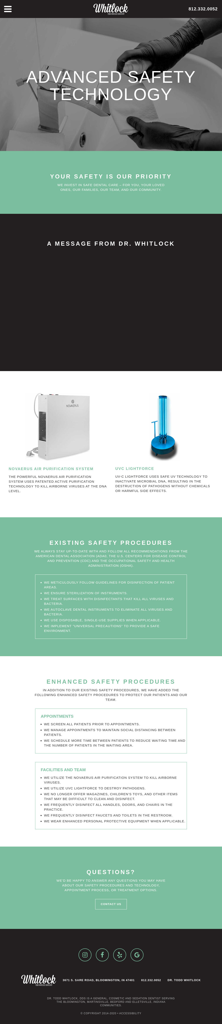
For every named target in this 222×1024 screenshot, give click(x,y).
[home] (110, 9)
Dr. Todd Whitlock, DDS (66, 998)
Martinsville (97, 1001)
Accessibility (130, 1013)
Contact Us (111, 904)
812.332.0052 (203, 8)
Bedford (117, 1001)
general (100, 998)
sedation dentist (146, 998)
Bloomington (74, 1001)
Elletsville (142, 1001)
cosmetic (116, 998)
